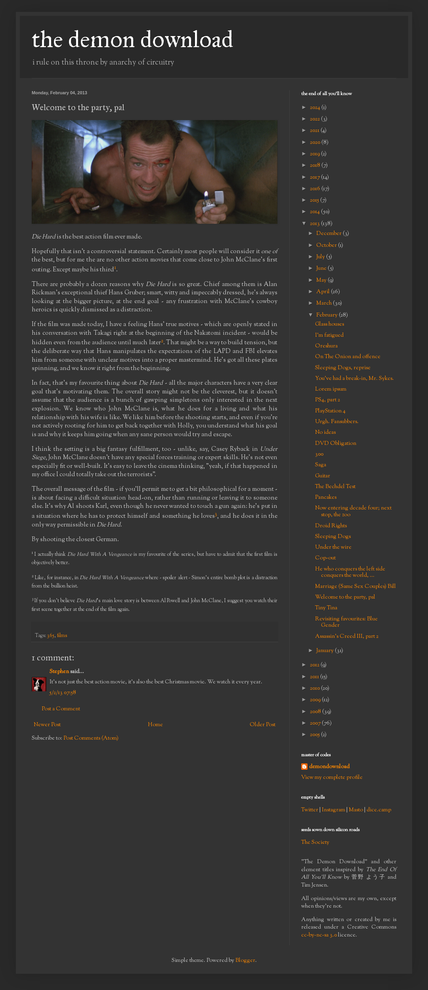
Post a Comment (61, 709)
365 (50, 635)
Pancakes (325, 498)
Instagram (333, 810)
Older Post (262, 725)
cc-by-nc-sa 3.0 (319, 935)
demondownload (329, 767)
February (327, 315)
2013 (315, 224)
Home (155, 725)
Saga (320, 465)
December (329, 234)
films (62, 635)
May (322, 280)
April (323, 292)
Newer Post (47, 725)
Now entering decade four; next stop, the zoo (353, 511)
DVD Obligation (335, 444)
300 (319, 454)
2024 (315, 108)
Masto (356, 810)
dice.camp (379, 810)
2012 (315, 665)
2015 (315, 200)
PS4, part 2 (327, 400)
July (321, 257)
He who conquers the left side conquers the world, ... (350, 572)
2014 (315, 212)
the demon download (132, 39)
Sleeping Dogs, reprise (343, 368)
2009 (316, 700)
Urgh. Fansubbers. (337, 422)
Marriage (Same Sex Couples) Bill (355, 587)
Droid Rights (331, 526)
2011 (315, 677)
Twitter (309, 810)
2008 (316, 712)
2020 (315, 143)
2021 (315, 131)
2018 (315, 166)
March (324, 303)
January (325, 651)
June (322, 269)
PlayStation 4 (330, 411)
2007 (316, 723)
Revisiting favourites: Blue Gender (346, 622)
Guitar (322, 476)
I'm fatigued (329, 336)
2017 (315, 177)
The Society (315, 843)
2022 (315, 119)
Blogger (245, 961)
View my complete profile (332, 778)
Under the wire (333, 547)
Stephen (59, 672)
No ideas (325, 433)
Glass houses (329, 324)
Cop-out (325, 558)
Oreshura (326, 346)
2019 (315, 154)
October (327, 246)
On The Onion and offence (347, 357)
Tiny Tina (326, 608)
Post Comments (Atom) (90, 738)
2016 (315, 189)
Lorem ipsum (330, 389)
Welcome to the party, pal (345, 597)
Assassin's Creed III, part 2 (346, 637)
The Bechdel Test (335, 487)
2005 (315, 735)
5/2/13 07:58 (63, 693)
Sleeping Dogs (333, 537)
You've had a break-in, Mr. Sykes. (354, 379)
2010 (315, 688)
